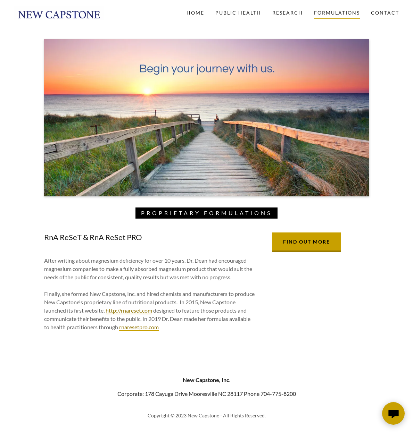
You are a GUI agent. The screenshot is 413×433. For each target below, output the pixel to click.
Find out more (306, 242)
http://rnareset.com (129, 310)
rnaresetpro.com (139, 327)
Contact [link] (385, 13)
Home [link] (195, 13)
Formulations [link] (337, 13)
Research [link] (287, 13)
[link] (59, 12)
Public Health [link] (238, 13)
